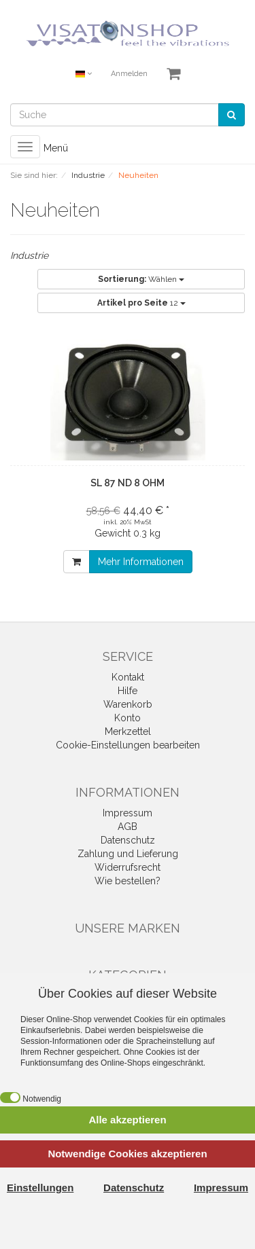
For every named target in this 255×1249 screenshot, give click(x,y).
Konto (127, 717)
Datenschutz (128, 840)
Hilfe (127, 690)
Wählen (141, 279)
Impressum (127, 813)
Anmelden (129, 73)
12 (141, 303)
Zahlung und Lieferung (128, 853)
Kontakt (128, 677)
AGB (127, 826)
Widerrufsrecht (127, 867)
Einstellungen (40, 1187)
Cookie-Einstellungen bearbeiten (128, 745)
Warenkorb (127, 704)
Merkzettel (128, 731)
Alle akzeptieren (127, 1119)
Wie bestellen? (127, 880)
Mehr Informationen (141, 561)
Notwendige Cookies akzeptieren (127, 1153)
